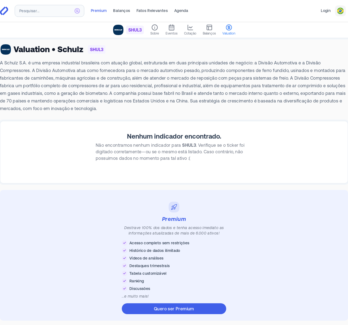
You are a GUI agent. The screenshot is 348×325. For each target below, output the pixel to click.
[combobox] (49, 11)
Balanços (121, 10)
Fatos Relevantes (152, 10)
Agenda (181, 10)
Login (326, 10)
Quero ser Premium (174, 308)
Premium (99, 10)
